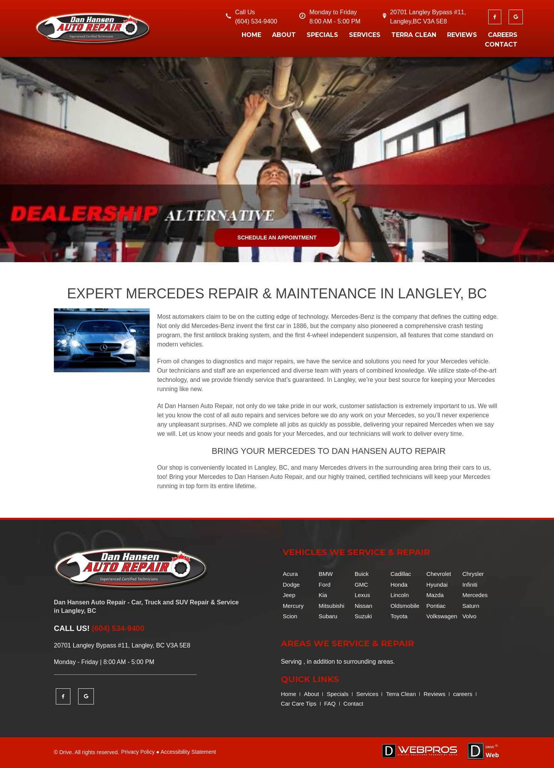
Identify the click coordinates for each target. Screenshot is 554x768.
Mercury (293, 605)
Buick (362, 574)
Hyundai (436, 584)
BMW (326, 574)
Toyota (398, 616)
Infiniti (469, 584)
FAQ (330, 703)
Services (364, 34)
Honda (398, 584)
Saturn (470, 605)
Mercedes (475, 595)
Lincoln (399, 595)
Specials (322, 34)
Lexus (362, 595)
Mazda (435, 595)
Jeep (289, 595)
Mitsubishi (331, 605)
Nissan (363, 605)
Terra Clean (413, 34)
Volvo (469, 616)
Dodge (291, 584)
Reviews (462, 34)
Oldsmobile (404, 605)
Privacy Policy (138, 752)
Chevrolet (438, 574)
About (284, 34)
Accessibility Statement (188, 752)
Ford (324, 584)
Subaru (328, 616)
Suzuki (363, 616)
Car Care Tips (299, 703)
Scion (290, 616)
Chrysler (473, 574)
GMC (361, 584)
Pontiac (436, 605)
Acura (290, 574)
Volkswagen (441, 616)
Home (251, 34)
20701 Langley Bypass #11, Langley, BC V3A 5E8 (122, 645)
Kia (323, 595)
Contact (501, 44)
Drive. (66, 752)
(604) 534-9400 (256, 21)
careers (502, 34)
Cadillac (400, 574)
